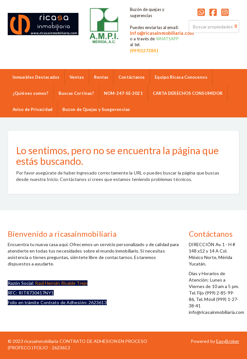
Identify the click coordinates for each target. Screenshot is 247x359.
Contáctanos (131, 77)
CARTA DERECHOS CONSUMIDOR (188, 93)
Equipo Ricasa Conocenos (181, 77)
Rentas (101, 77)
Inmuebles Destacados (36, 77)
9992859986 (101, 48)
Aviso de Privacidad (32, 109)
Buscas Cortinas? (76, 93)
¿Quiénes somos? (31, 93)
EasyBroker (227, 341)
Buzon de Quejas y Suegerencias (96, 109)
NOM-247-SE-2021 (123, 93)
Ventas (76, 77)
